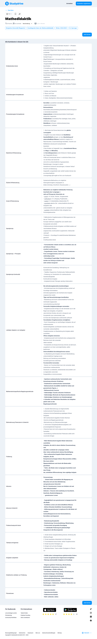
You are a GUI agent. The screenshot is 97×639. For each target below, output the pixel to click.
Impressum (30, 633)
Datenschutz (22, 633)
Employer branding (25, 615)
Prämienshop (8, 615)
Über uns (38, 633)
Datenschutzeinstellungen (48, 633)
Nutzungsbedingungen (11, 633)
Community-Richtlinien (11, 617)
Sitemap (60, 633)
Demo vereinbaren (25, 617)
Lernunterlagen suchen (11, 613)
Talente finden (24, 613)
